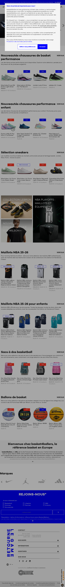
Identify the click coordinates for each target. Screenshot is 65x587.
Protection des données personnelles (19, 41)
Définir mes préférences (27, 46)
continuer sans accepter (48, 25)
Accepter (42, 46)
